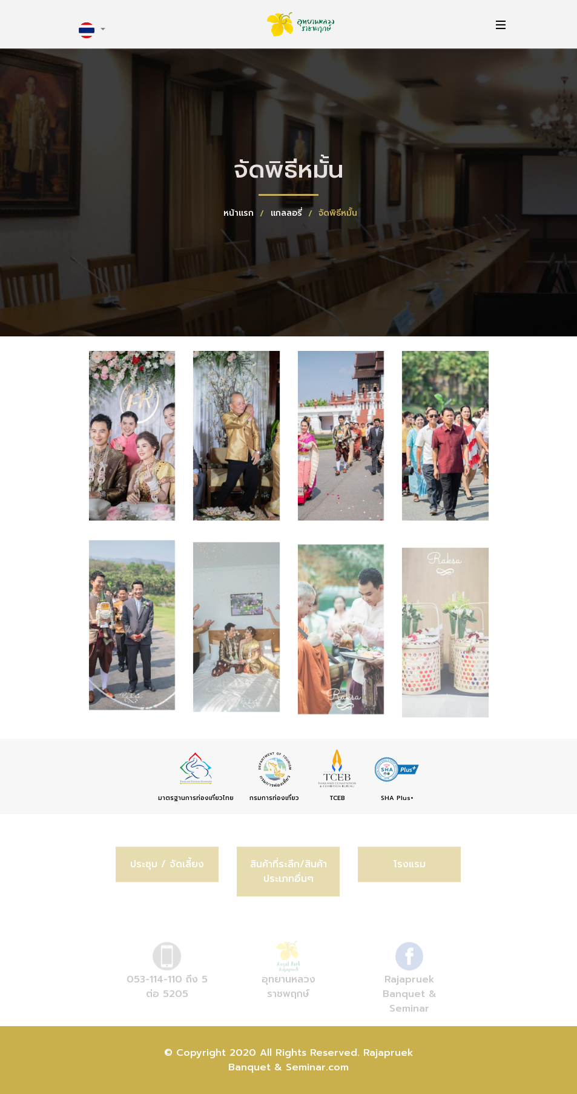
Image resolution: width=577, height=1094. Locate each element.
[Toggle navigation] (498, 24)
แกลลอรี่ (288, 213)
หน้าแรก (240, 213)
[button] (92, 30)
